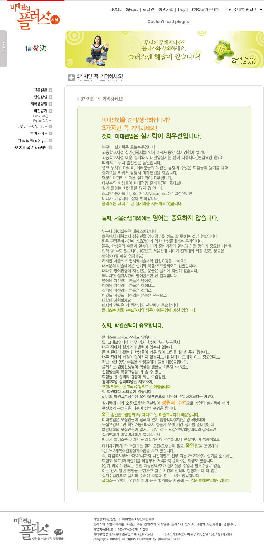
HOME (115, 9)
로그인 (148, 9)
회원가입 (166, 9)
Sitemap (132, 9)
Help (181, 9)
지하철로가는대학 (205, 9)
